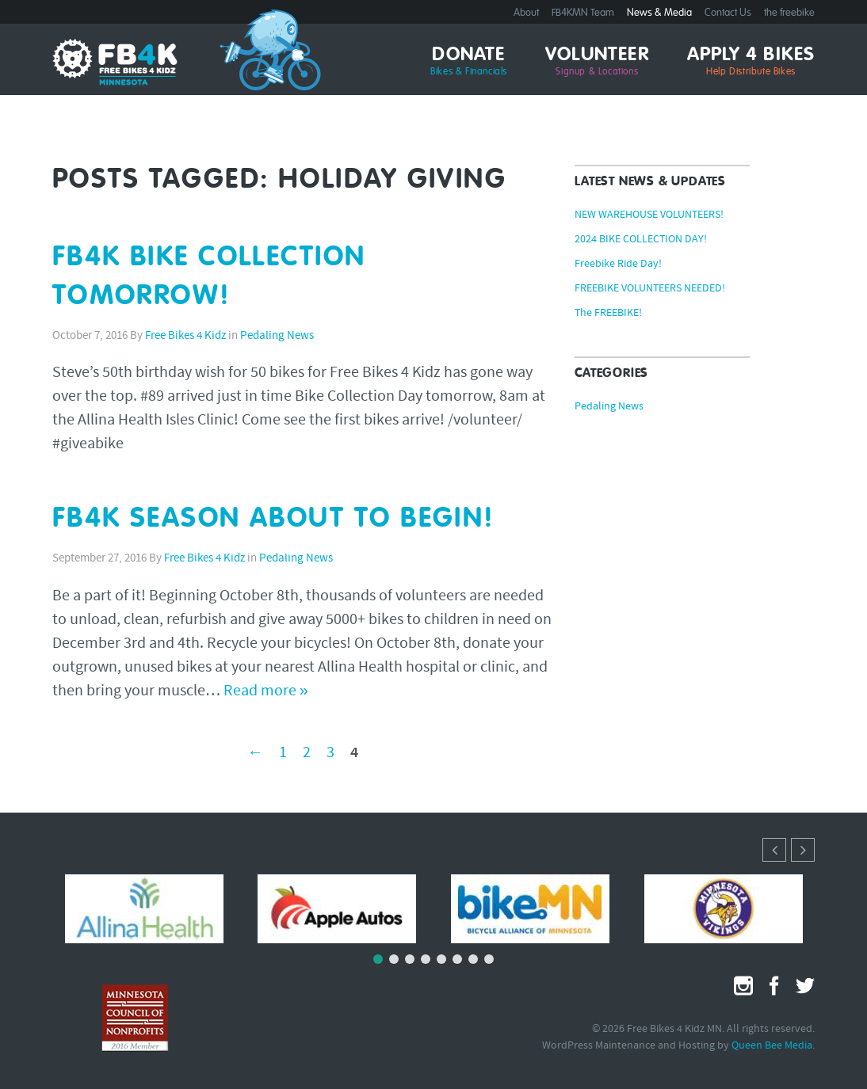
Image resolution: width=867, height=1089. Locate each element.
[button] (803, 850)
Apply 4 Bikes (751, 61)
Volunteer (597, 61)
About (526, 13)
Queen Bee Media (771, 1046)
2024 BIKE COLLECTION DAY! (641, 240)
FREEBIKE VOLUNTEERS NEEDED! (650, 289)
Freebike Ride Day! (618, 264)
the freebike (789, 13)
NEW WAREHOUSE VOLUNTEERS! (649, 215)
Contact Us (728, 13)
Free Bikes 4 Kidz (185, 336)
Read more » (265, 691)
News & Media (659, 13)
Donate (468, 61)
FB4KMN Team (583, 13)
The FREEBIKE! (608, 313)
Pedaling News (277, 336)
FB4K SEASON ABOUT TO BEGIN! (273, 519)
